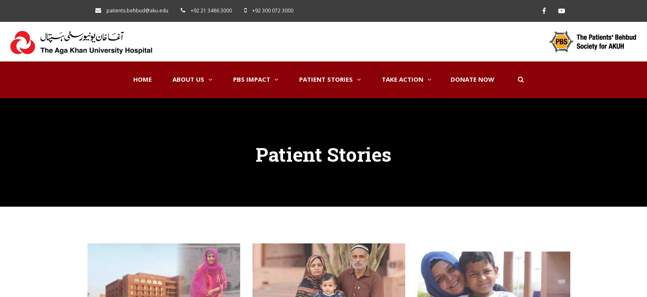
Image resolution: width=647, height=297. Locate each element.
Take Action (407, 79)
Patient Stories (330, 79)
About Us (192, 79)
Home (142, 79)
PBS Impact (256, 79)
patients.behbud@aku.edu (137, 10)
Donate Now (472, 79)
